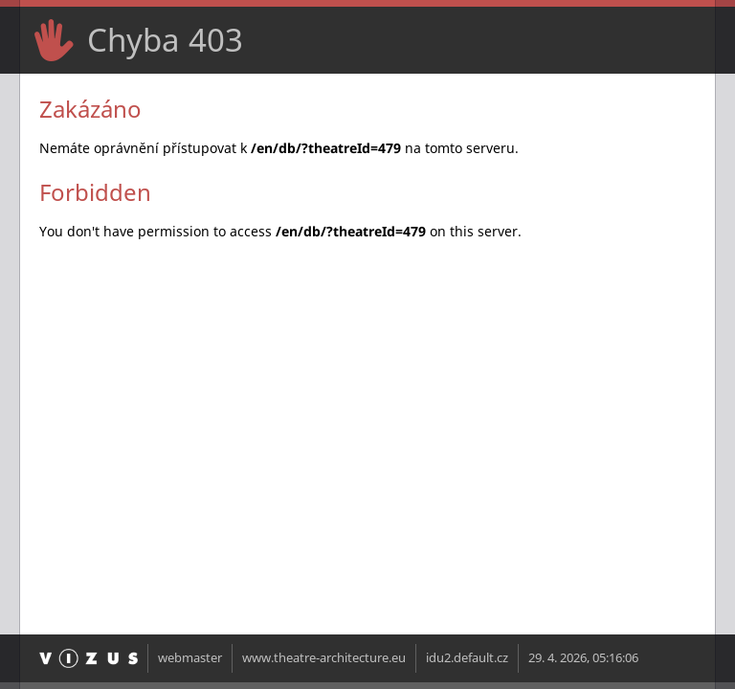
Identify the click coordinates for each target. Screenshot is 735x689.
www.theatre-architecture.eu (324, 658)
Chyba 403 (165, 39)
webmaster (190, 658)
